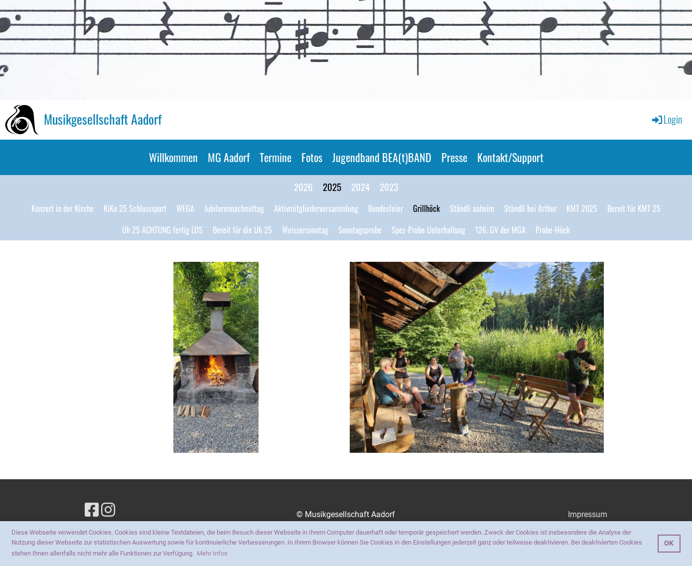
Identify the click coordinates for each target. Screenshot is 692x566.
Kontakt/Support (510, 157)
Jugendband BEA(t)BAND (381, 157)
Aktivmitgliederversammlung (316, 208)
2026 (303, 186)
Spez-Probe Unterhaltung (428, 230)
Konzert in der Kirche (62, 208)
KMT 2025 (581, 208)
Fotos (311, 157)
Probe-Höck (553, 230)
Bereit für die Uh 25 (242, 230)
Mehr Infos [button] (212, 553)
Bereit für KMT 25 (634, 208)
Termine (275, 157)
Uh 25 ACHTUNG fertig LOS (162, 230)
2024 (360, 186)
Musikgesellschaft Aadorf (102, 119)
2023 (389, 186)
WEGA (185, 208)
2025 (332, 186)
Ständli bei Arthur (530, 208)
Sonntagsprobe (360, 230)
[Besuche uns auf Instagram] (108, 510)
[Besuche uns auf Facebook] (92, 510)
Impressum (587, 514)
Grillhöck (426, 208)
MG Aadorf (229, 157)
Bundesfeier (385, 208)
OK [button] (669, 543)
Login (666, 119)
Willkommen (173, 157)
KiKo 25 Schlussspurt (135, 208)
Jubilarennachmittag (234, 208)
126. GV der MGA (500, 230)
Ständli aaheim (472, 208)
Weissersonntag (305, 230)
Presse (454, 157)
